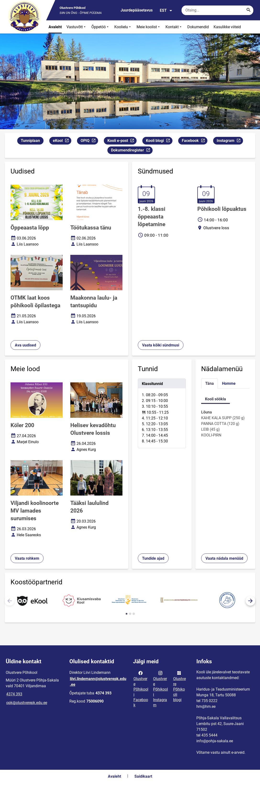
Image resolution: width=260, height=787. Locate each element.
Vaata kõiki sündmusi (160, 345)
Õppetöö (100, 27)
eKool (62, 141)
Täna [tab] (209, 383)
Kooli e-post (122, 141)
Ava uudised (25, 345)
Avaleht (55, 27)
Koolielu (123, 27)
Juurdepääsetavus (137, 10)
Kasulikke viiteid (227, 27)
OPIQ (89, 141)
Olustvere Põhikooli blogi (179, 686)
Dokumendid (198, 27)
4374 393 (14, 694)
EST (166, 10)
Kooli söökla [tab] (215, 399)
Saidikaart (143, 776)
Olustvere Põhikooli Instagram (160, 689)
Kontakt (174, 27)
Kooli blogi (159, 141)
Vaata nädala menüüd (224, 558)
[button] (250, 601)
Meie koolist (149, 27)
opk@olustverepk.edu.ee (26, 702)
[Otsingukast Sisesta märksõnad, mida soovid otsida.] (217, 10)
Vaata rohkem (27, 558)
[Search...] (248, 10)
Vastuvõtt (76, 27)
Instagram (229, 141)
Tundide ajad (153, 558)
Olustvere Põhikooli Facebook (140, 689)
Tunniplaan (30, 140)
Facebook (194, 141)
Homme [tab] (229, 383)
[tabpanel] (162, 413)
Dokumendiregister (132, 151)
